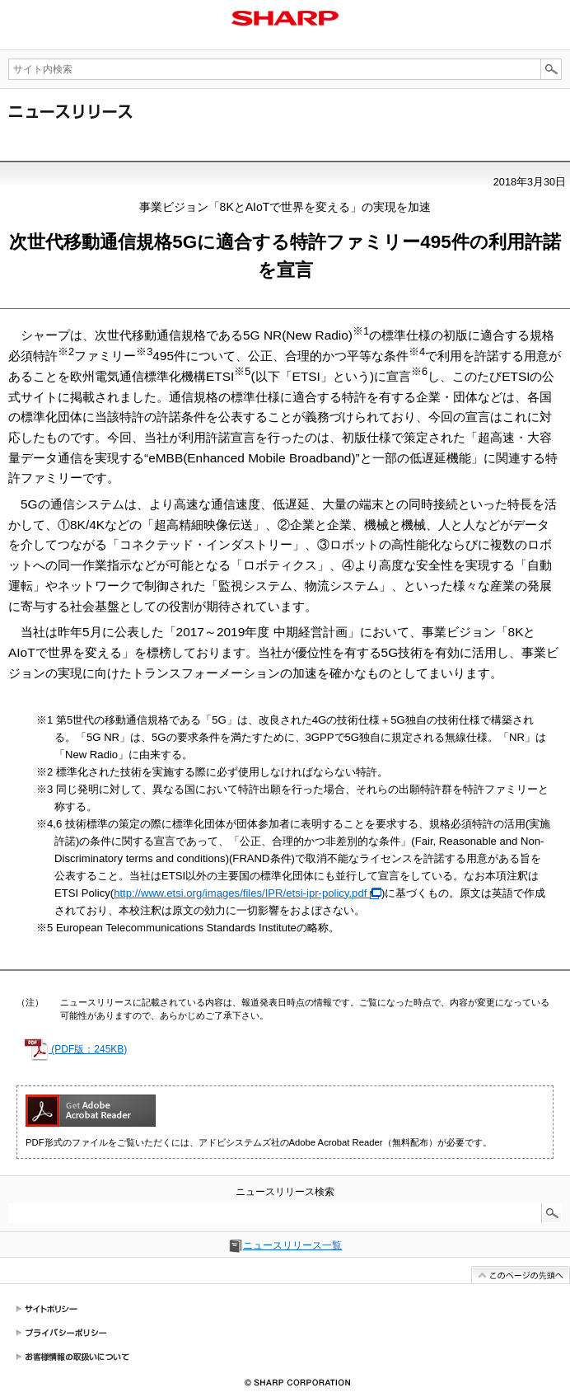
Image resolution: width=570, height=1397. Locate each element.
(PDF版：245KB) (76, 1049)
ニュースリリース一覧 (292, 1245)
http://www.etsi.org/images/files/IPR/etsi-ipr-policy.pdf (247, 893)
